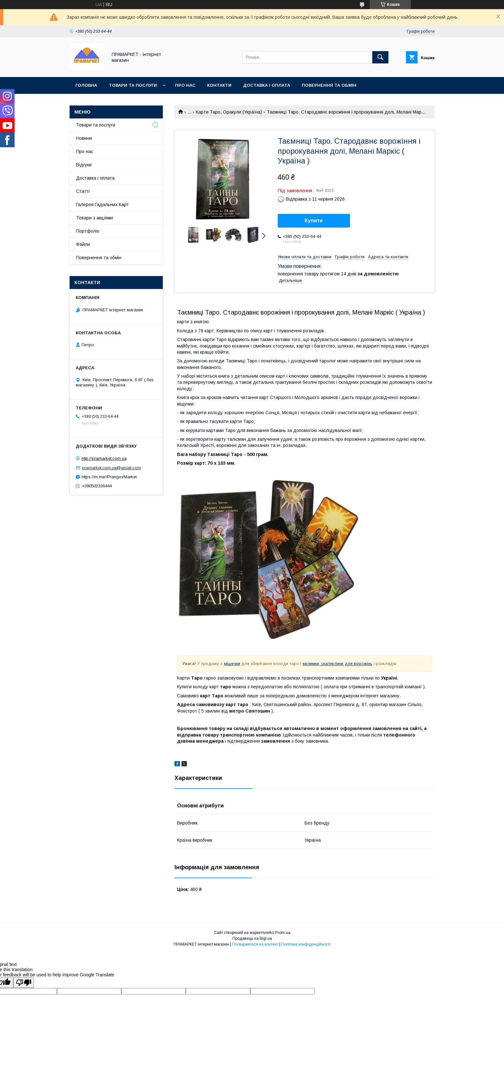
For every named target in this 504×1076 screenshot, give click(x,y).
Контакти (219, 85)
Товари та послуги (133, 85)
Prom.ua (282, 932)
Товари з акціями (94, 217)
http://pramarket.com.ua (104, 458)
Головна (86, 85)
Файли (83, 244)
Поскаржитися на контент (255, 944)
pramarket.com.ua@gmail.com (111, 467)
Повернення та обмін (329, 85)
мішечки (232, 663)
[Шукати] (380, 57)
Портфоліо (87, 231)
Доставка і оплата (266, 85)
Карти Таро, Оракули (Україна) (229, 112)
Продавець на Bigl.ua (252, 938)
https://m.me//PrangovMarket (109, 476)
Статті (83, 191)
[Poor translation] (23, 982)
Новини (84, 138)
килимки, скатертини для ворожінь (337, 663)
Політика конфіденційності (305, 944)
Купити (314, 220)
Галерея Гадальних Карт (102, 204)
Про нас (185, 85)
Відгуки (84, 164)
